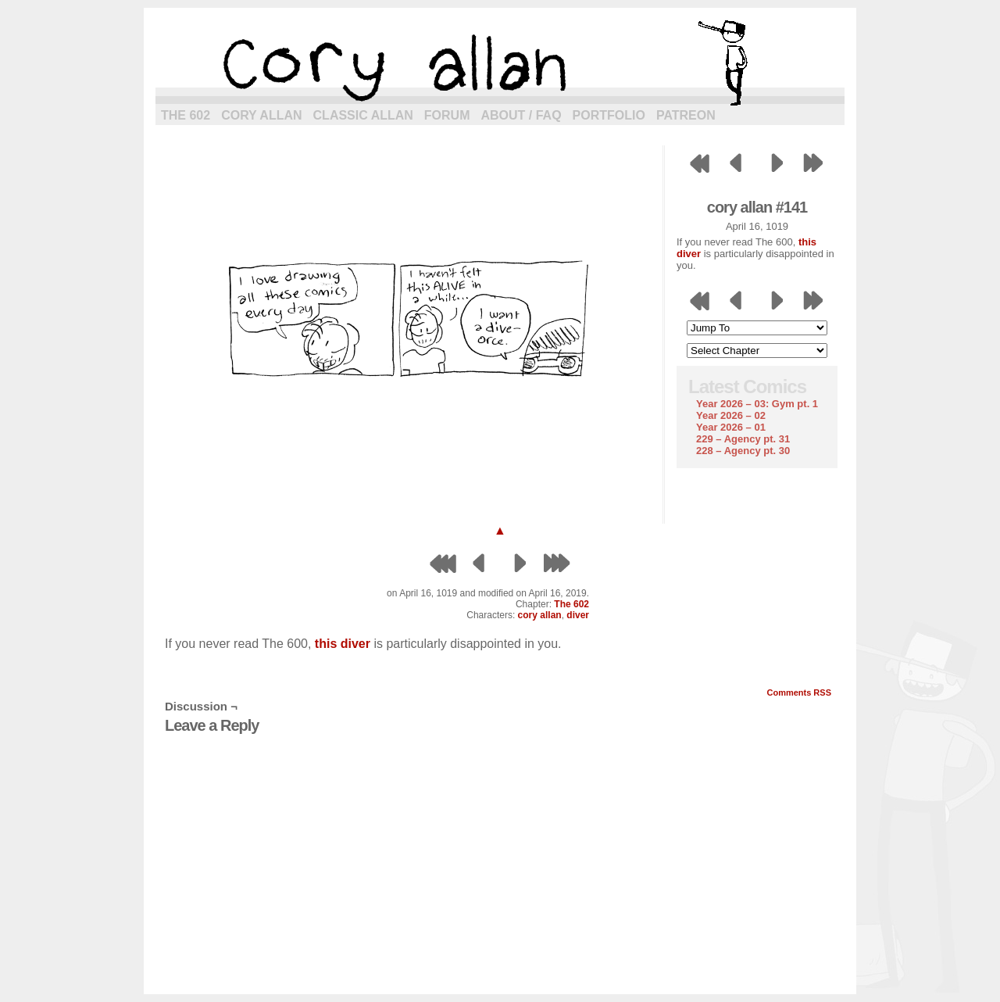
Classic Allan (363, 115)
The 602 (185, 115)
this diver (342, 643)
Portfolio (609, 115)
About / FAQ (521, 115)
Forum (447, 115)
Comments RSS (798, 692)
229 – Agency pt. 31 (743, 439)
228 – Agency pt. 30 (743, 450)
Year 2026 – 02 (731, 415)
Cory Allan (261, 115)
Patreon (686, 115)
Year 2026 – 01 (731, 427)
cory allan (500, 63)
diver (577, 615)
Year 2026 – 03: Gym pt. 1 (757, 404)
